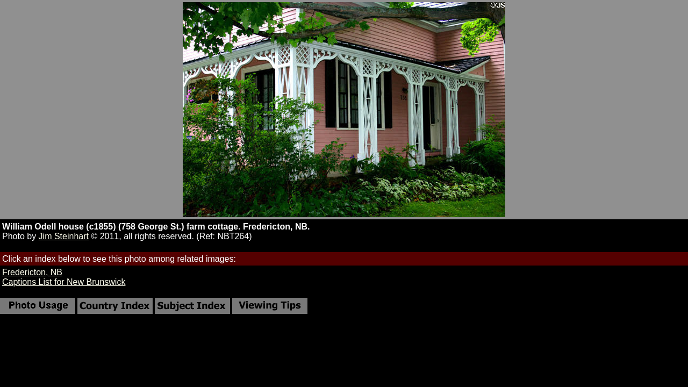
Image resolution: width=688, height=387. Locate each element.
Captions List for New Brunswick (63, 281)
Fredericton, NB (32, 272)
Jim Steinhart (64, 236)
